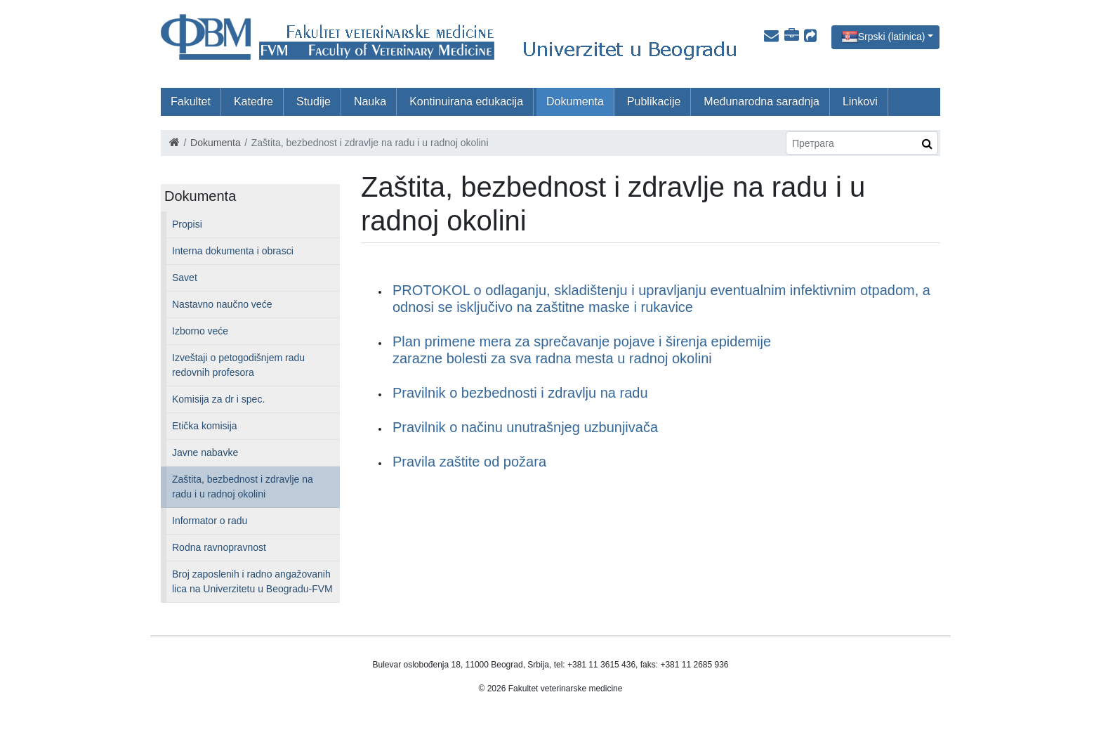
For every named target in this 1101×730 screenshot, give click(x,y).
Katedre (253, 101)
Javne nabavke (205, 452)
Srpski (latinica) (891, 35)
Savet (184, 277)
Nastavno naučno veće (222, 304)
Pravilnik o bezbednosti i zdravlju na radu (520, 392)
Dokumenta (575, 101)
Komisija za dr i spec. (218, 399)
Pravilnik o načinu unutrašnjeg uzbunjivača (525, 427)
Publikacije (653, 101)
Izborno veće (200, 331)
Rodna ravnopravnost (219, 547)
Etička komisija (204, 425)
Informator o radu (209, 520)
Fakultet (191, 101)
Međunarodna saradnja (761, 101)
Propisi (187, 224)
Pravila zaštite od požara (469, 461)
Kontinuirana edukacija (466, 101)
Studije (313, 101)
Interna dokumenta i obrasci (233, 250)
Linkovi (860, 101)
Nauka (370, 101)
